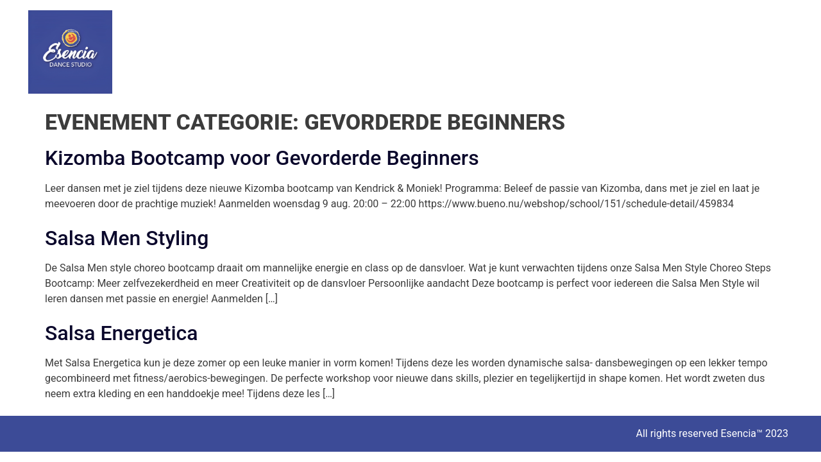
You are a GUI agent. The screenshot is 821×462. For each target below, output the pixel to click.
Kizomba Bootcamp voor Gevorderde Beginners (262, 158)
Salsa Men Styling (126, 238)
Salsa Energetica (121, 333)
